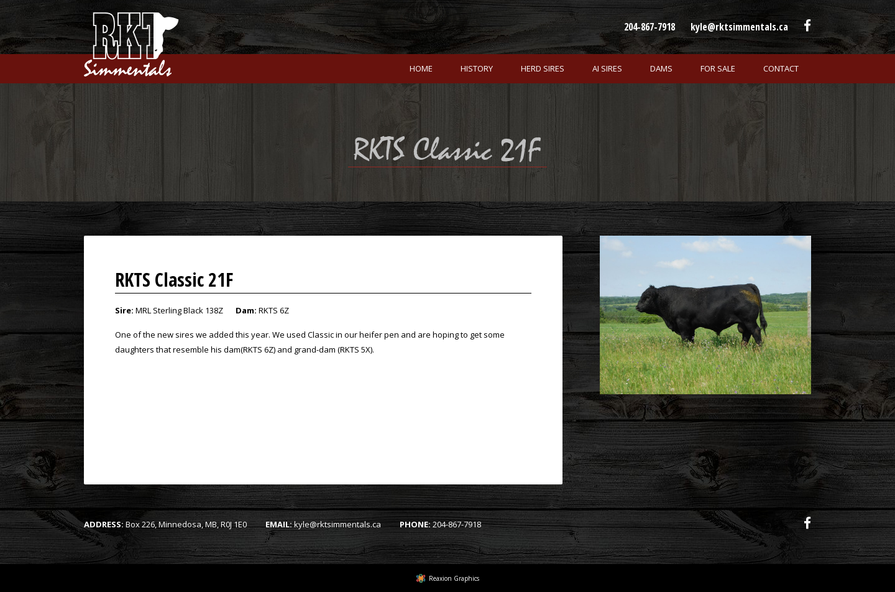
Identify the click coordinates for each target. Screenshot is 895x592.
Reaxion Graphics (454, 578)
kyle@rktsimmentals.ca (739, 27)
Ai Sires (607, 68)
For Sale (717, 68)
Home (421, 68)
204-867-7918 (649, 27)
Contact (781, 68)
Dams (661, 68)
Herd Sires (542, 68)
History (477, 68)
